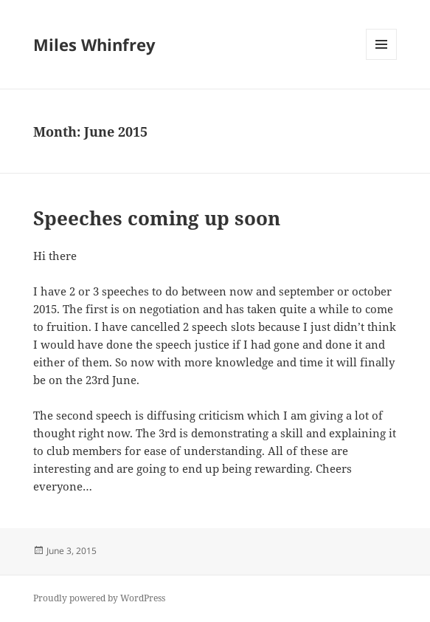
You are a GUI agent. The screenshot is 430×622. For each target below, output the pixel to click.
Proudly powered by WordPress (99, 598)
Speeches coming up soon (156, 218)
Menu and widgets (382, 59)
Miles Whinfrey (94, 44)
